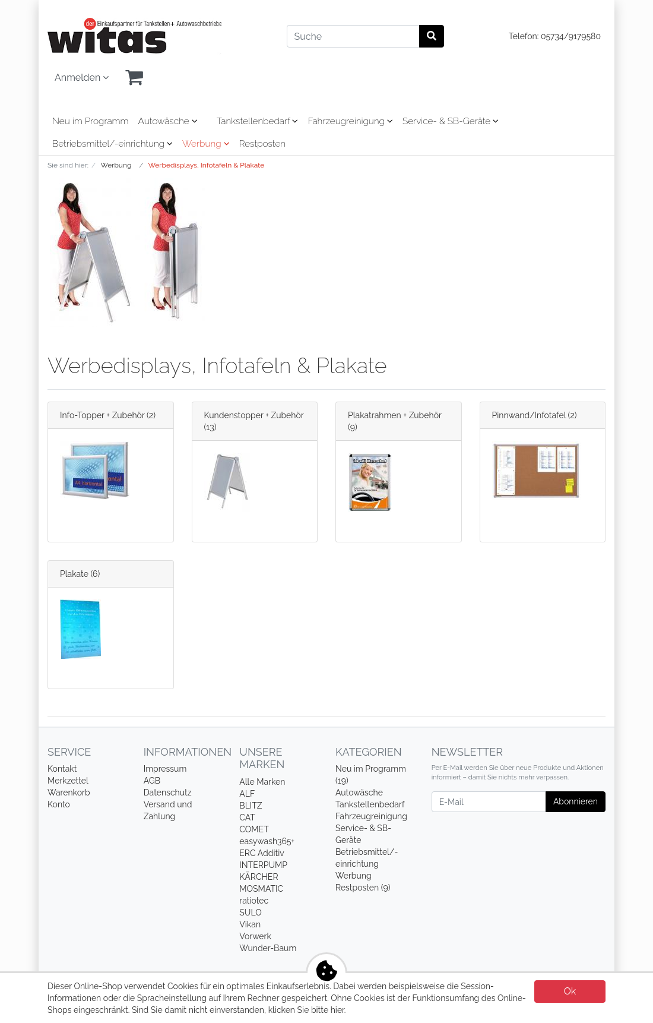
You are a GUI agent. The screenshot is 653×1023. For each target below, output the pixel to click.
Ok (570, 991)
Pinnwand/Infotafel (529, 415)
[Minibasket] (134, 77)
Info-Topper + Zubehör (102, 415)
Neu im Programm (90, 121)
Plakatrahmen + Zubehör (395, 415)
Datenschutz (168, 792)
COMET (253, 829)
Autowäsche (168, 121)
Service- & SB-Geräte (450, 121)
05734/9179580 (571, 36)
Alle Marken (262, 782)
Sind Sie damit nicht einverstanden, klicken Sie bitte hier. (238, 1010)
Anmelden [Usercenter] (82, 77)
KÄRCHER (258, 877)
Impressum (165, 768)
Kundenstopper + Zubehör (254, 415)
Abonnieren (575, 801)
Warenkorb (68, 792)
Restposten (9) (363, 887)
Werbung (205, 143)
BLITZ (250, 805)
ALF (247, 793)
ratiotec (253, 900)
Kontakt (62, 768)
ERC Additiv (261, 853)
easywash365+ (266, 841)
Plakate (74, 574)
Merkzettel (67, 780)
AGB (152, 780)
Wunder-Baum (267, 948)
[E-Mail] (489, 801)
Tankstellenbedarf (258, 121)
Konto (58, 804)
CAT (247, 817)
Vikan (250, 924)
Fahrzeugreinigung (350, 121)
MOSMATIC (261, 888)
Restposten (262, 143)
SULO (250, 912)
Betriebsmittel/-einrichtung (112, 143)
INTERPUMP (263, 865)
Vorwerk (255, 936)
